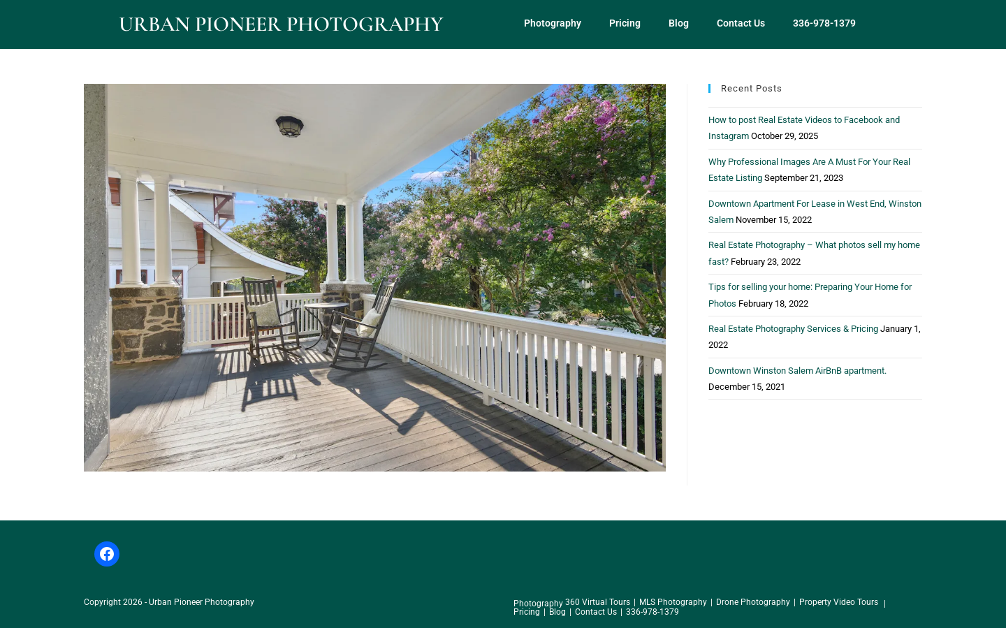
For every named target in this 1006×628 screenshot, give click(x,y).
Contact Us (741, 23)
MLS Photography (673, 602)
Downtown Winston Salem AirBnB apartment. (797, 370)
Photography (552, 23)
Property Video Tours (838, 602)
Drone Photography (753, 602)
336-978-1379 (824, 23)
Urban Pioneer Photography (281, 24)
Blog (679, 23)
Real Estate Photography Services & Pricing (793, 328)
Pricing (625, 23)
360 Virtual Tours (597, 602)
